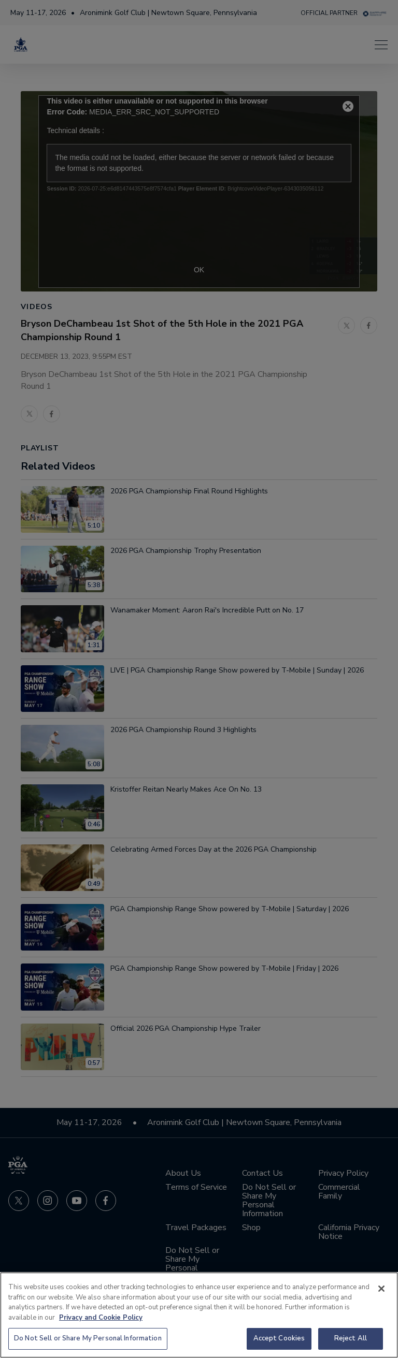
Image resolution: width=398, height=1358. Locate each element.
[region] (199, 1315)
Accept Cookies (279, 1338)
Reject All (350, 1338)
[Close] (381, 1288)
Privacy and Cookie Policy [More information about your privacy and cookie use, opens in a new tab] (101, 1317)
